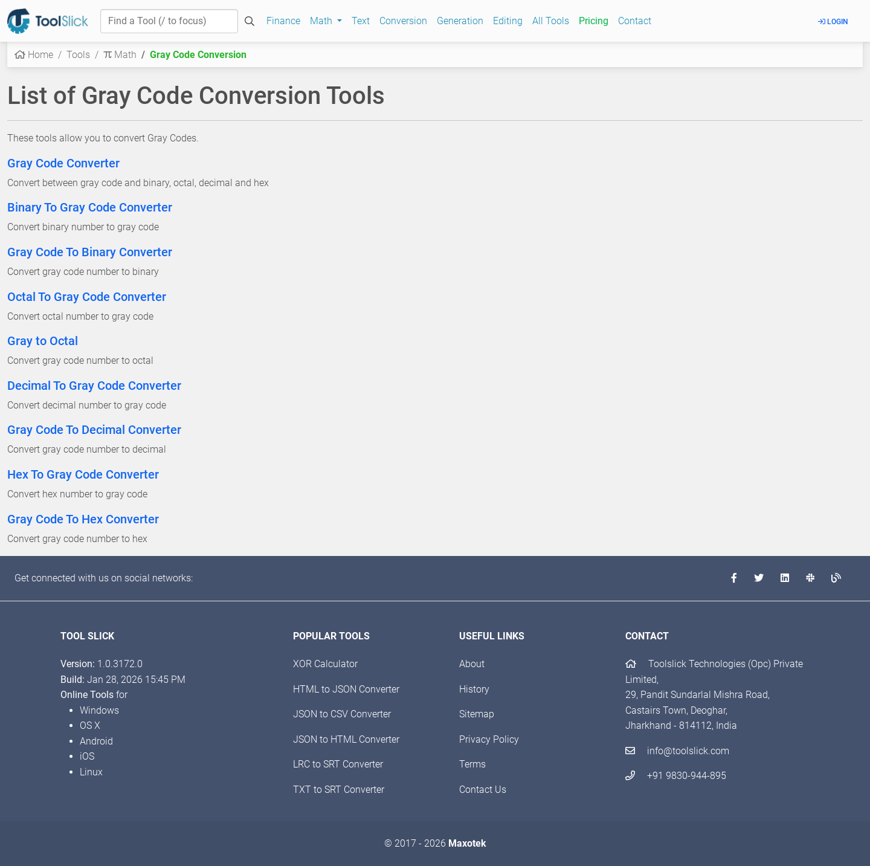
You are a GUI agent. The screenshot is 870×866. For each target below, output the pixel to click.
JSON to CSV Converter (342, 714)
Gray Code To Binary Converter (89, 252)
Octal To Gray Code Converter (86, 296)
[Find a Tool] (169, 21)
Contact (634, 21)
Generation (460, 21)
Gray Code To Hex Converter (83, 519)
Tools (78, 54)
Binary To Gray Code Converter (89, 207)
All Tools (550, 21)
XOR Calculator (325, 664)
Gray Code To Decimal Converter (94, 429)
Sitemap (476, 714)
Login (833, 22)
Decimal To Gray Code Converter (94, 385)
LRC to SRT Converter (338, 764)
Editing (508, 21)
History (474, 689)
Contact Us (482, 789)
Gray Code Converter (63, 163)
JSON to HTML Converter (346, 739)
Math (120, 54)
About (472, 664)
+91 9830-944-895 (675, 775)
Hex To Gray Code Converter (83, 474)
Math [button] (322, 21)
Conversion (403, 21)
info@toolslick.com (677, 751)
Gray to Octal (42, 341)
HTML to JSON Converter (346, 689)
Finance (283, 21)
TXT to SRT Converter (338, 789)
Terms (472, 764)
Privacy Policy (489, 739)
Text (361, 21)
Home (33, 54)
